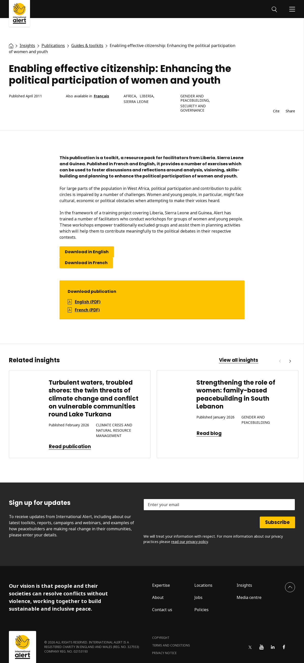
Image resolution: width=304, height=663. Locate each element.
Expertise (161, 585)
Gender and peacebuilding (194, 98)
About (158, 597)
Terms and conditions (171, 645)
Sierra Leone (136, 102)
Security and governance (193, 108)
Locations (203, 585)
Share (290, 111)
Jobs (198, 597)
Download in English (87, 252)
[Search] (274, 9)
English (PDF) (87, 302)
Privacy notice (164, 653)
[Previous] (280, 361)
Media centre (249, 597)
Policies (201, 609)
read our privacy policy (189, 541)
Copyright (160, 638)
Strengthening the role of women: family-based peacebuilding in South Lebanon (235, 394)
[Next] (290, 361)
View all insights (238, 360)
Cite (276, 111)
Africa (130, 96)
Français (101, 96)
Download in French (86, 263)
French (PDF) (87, 310)
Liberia (146, 96)
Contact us (162, 609)
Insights (244, 585)
